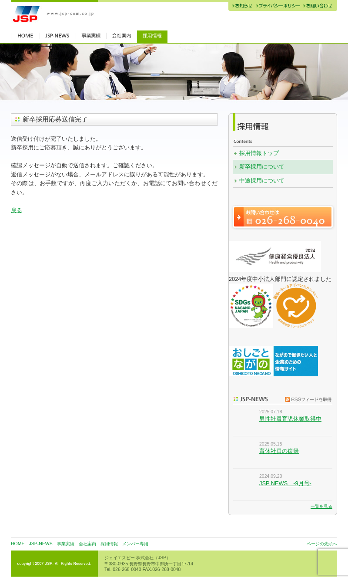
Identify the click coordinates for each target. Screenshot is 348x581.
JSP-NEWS (40, 543)
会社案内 (87, 543)
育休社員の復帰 (279, 451)
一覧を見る (321, 506)
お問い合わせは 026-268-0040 (283, 217)
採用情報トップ (259, 153)
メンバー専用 (135, 543)
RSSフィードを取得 (306, 399)
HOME (17, 543)
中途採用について (261, 180)
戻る (16, 210)
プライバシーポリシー (277, 6)
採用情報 (109, 543)
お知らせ (241, 6)
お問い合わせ (319, 6)
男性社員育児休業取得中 (290, 418)
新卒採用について (261, 166)
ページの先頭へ (322, 543)
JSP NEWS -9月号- (285, 483)
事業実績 (65, 543)
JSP (54, 14)
